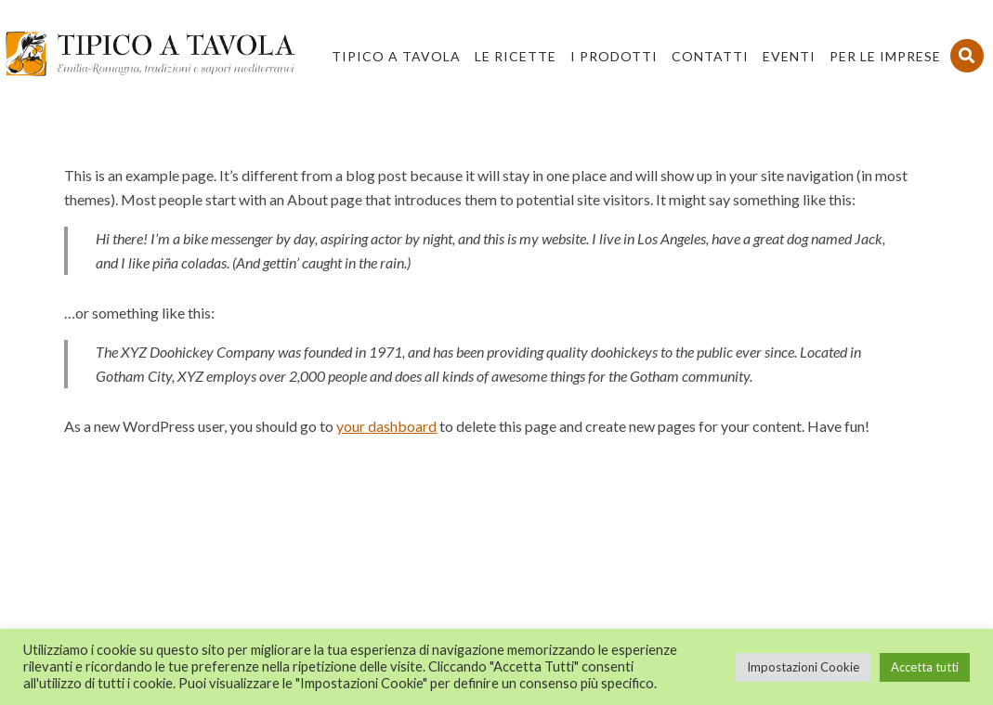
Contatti (710, 56)
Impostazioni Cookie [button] (803, 666)
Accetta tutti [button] (925, 666)
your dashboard (386, 426)
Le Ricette (515, 56)
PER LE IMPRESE (885, 56)
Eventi (789, 56)
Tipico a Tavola (396, 56)
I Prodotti (614, 56)
